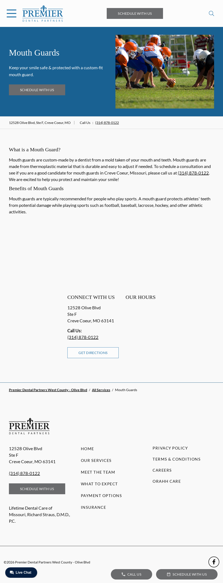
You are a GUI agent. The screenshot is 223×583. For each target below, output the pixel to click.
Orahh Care (167, 481)
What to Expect (99, 483)
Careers (162, 470)
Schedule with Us (135, 13)
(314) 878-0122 (107, 122)
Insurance (93, 507)
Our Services (96, 460)
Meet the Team (98, 472)
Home (87, 448)
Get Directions (93, 353)
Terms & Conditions (177, 459)
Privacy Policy (170, 448)
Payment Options (101, 495)
